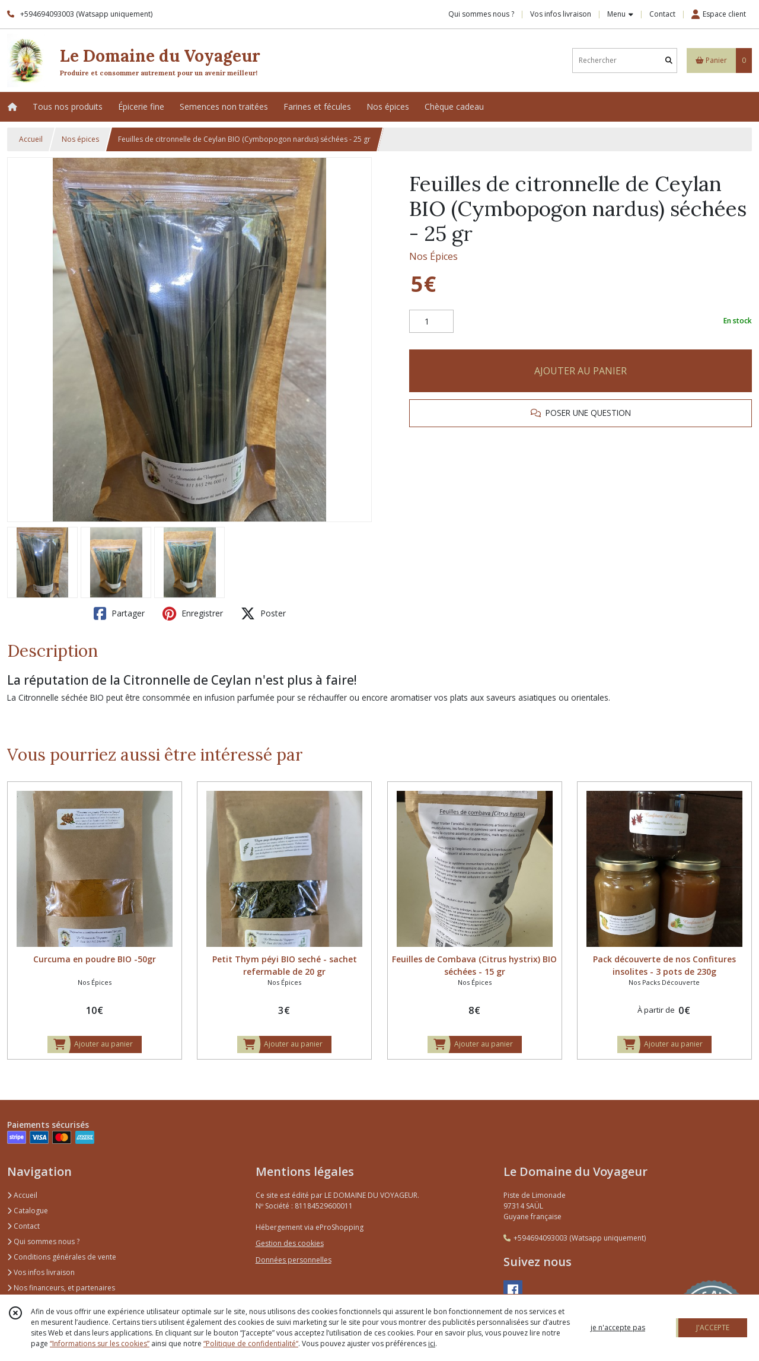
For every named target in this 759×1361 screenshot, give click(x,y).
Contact (662, 14)
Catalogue (27, 1211)
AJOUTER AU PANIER (580, 370)
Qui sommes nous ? (43, 1241)
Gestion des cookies (290, 1243)
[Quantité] (431, 321)
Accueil (31, 139)
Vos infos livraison (41, 1272)
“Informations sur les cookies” (99, 1343)
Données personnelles (293, 1260)
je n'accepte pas (618, 1327)
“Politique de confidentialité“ (250, 1343)
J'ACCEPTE (712, 1327)
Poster (263, 613)
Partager (119, 613)
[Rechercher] (669, 60)
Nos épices (80, 139)
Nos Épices (433, 256)
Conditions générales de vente (61, 1257)
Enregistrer (192, 613)
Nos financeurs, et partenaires (61, 1288)
